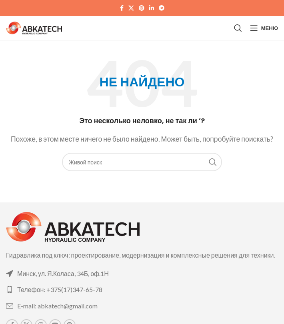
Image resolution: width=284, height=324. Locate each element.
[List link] (142, 273)
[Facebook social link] (122, 8)
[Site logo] (34, 27)
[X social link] (131, 8)
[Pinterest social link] (141, 8)
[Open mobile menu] (264, 28)
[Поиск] (238, 28)
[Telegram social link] (161, 8)
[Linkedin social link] (151, 8)
